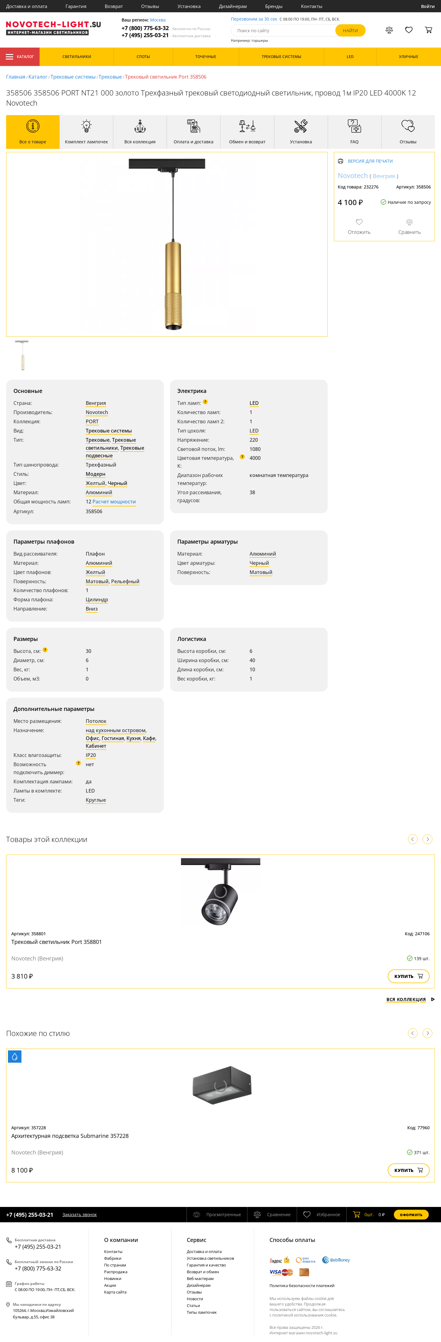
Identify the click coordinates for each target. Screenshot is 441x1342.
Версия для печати (370, 161)
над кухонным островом (115, 730)
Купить (408, 976)
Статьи (193, 1305)
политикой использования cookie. (304, 1315)
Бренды (274, 6)
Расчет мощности (114, 501)
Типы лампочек (202, 1312)
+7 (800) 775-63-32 (166, 28)
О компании (121, 1239)
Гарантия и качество (206, 1265)
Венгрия (96, 403)
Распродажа (115, 1271)
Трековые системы (73, 76)
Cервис (196, 1239)
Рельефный (125, 581)
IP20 (91, 755)
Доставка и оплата (26, 6)
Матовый (97, 581)
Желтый (95, 483)
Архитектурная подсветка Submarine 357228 (70, 1135)
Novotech (97, 412)
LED (254, 403)
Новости (195, 1298)
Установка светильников (210, 1258)
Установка (189, 6)
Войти (428, 6)
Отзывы (150, 6)
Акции (110, 1285)
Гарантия (76, 6)
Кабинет (96, 746)
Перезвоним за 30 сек (254, 19)
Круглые (96, 800)
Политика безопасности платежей (302, 1285)
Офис (92, 738)
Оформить (411, 1214)
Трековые (110, 76)
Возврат (114, 6)
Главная (15, 76)
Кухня (133, 738)
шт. (363, 1214)
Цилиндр (97, 599)
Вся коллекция (410, 999)
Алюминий (99, 492)
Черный (117, 483)
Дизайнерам (233, 6)
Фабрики (112, 1258)
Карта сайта (115, 1292)
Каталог (20, 56)
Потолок (96, 721)
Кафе (149, 738)
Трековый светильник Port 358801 (56, 941)
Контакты (311, 6)
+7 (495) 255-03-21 (166, 35)
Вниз (92, 608)
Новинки (112, 1278)
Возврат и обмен (203, 1271)
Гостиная (113, 738)
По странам (115, 1265)
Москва (158, 20)
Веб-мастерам (200, 1278)
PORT (92, 421)
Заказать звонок (79, 1214)
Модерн (95, 474)
